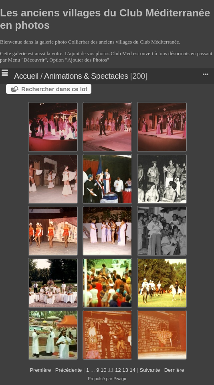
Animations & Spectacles (86, 76)
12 (118, 370)
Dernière (174, 370)
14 (132, 370)
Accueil (26, 76)
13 (125, 370)
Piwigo (119, 378)
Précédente (68, 370)
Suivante (150, 370)
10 (103, 370)
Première (40, 370)
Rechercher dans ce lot (54, 89)
